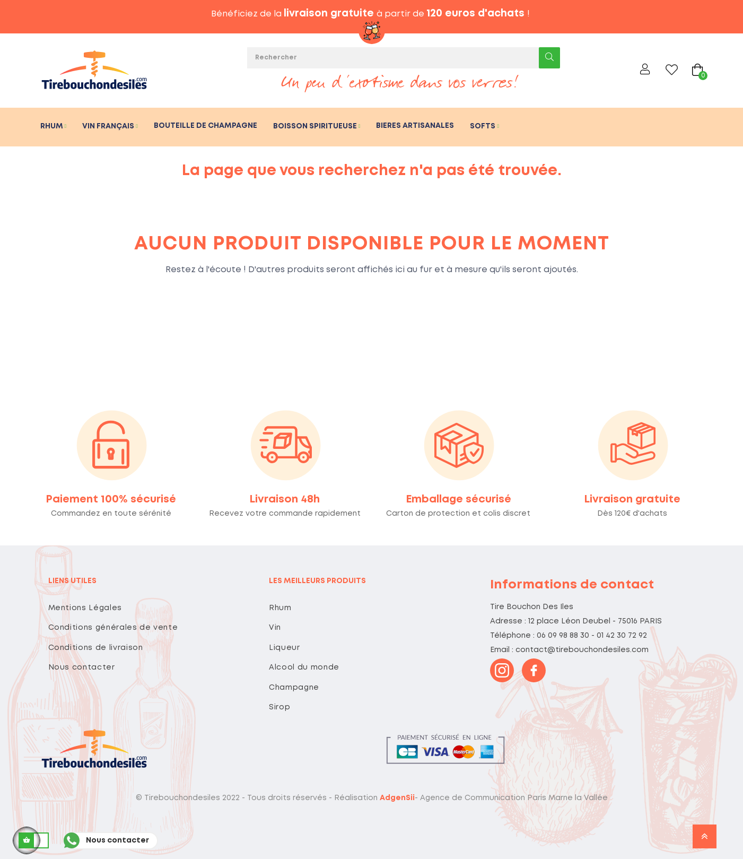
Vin (275, 627)
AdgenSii (397, 798)
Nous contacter (81, 667)
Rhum (280, 608)
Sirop (279, 707)
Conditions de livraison (95, 648)
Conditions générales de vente (113, 627)
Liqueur (284, 648)
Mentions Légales (85, 608)
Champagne (294, 687)
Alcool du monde (304, 667)
